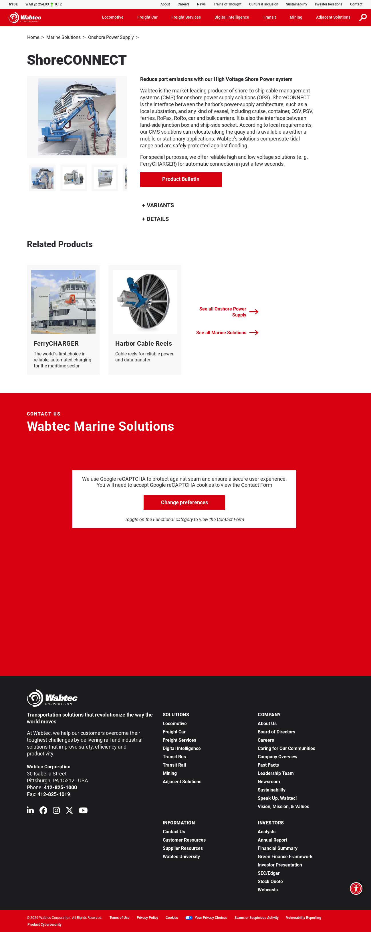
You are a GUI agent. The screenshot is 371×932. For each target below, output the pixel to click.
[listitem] (42, 177)
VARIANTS (158, 204)
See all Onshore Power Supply (229, 311)
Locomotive (175, 723)
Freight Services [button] (186, 17)
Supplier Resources (183, 847)
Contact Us (174, 831)
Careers (183, 4)
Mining (170, 772)
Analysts (266, 831)
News (201, 4)
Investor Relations (328, 4)
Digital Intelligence (182, 748)
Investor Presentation (280, 864)
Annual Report (272, 839)
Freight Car (174, 731)
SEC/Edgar (269, 872)
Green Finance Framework (285, 856)
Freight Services (179, 739)
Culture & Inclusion (263, 4)
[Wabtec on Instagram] (56, 811)
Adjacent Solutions (182, 781)
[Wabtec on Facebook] (43, 811)
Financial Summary (277, 847)
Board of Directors (276, 731)
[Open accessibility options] (356, 888)
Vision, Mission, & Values (283, 806)
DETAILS (155, 218)
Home (33, 37)
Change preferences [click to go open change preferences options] (184, 502)
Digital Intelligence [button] (232, 17)
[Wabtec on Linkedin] (30, 811)
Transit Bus (174, 756)
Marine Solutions (63, 37)
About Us (267, 723)
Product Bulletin (180, 178)
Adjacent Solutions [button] (333, 17)
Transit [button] (269, 17)
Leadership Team (276, 772)
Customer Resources (184, 839)
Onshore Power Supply (111, 37)
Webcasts (268, 889)
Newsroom (269, 781)
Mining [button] (296, 17)
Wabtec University (181, 856)
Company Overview (277, 756)
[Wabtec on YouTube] (83, 811)
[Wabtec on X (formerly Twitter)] (69, 811)
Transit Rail (174, 764)
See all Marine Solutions (227, 332)
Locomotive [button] (113, 17)
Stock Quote (270, 881)
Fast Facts (268, 764)
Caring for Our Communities (286, 748)
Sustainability (296, 4)
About (165, 4)
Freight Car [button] (147, 17)
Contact (356, 4)
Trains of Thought (227, 4)
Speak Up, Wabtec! (277, 797)
